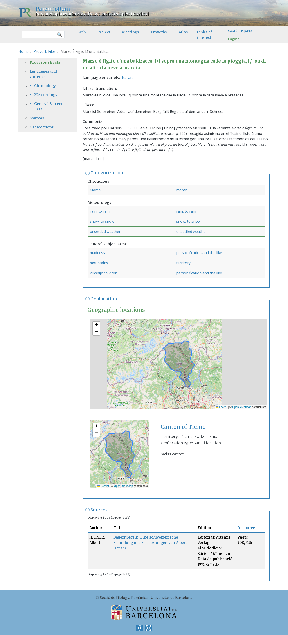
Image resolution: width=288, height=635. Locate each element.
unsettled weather (105, 231)
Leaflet (221, 407)
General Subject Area (48, 106)
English (233, 39)
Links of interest (204, 35)
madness (97, 252)
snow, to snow (102, 221)
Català (232, 30)
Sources (99, 510)
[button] (96, 325)
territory (183, 262)
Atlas (183, 32)
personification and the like (199, 252)
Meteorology (45, 94)
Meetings (130, 32)
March (95, 190)
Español (246, 30)
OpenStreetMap (241, 407)
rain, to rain (100, 211)
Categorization (106, 173)
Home (23, 51)
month (181, 190)
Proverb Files (45, 51)
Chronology (45, 85)
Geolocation (103, 299)
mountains (99, 262)
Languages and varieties (43, 74)
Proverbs (159, 32)
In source (246, 527)
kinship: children (103, 273)
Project (103, 32)
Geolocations (42, 127)
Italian (127, 77)
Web (82, 32)
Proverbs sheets (45, 62)
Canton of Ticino (183, 426)
